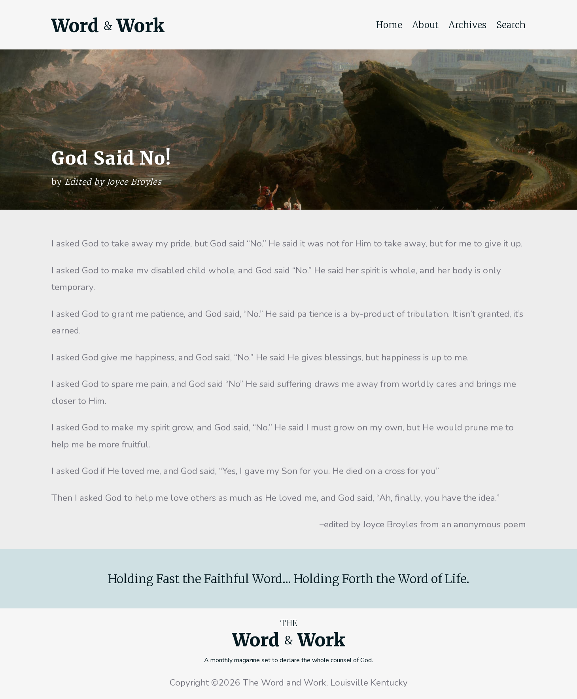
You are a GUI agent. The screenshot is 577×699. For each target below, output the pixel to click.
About (425, 24)
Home (389, 24)
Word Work (108, 26)
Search (511, 24)
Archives (467, 24)
